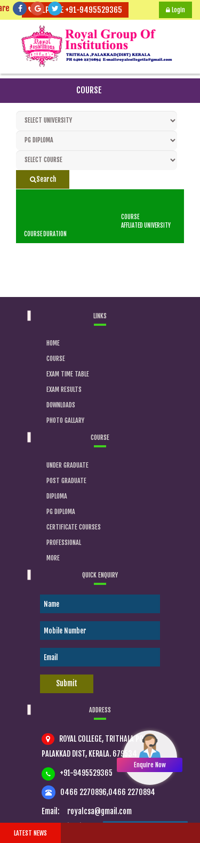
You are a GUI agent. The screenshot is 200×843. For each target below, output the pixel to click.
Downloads (60, 405)
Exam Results (64, 390)
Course (55, 359)
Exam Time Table (67, 374)
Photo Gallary (65, 420)
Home (53, 343)
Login (175, 10)
